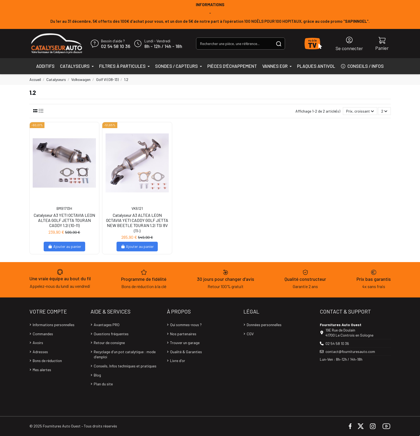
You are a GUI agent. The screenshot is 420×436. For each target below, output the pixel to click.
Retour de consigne (109, 342)
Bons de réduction (47, 360)
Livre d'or (177, 360)
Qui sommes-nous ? (186, 324)
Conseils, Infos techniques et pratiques (125, 366)
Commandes (43, 333)
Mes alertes (42, 369)
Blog (97, 375)
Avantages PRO (106, 324)
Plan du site (103, 384)
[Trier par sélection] (360, 111)
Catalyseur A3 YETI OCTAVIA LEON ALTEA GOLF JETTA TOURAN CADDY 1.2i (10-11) (64, 220)
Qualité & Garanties (186, 351)
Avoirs (38, 342)
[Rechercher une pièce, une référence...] (278, 44)
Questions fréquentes (111, 333)
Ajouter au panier (64, 246)
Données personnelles (264, 324)
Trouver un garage (185, 342)
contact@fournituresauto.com (350, 351)
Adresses (40, 351)
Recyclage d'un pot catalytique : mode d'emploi (125, 354)
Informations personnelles (53, 324)
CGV (250, 333)
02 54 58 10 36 (115, 46)
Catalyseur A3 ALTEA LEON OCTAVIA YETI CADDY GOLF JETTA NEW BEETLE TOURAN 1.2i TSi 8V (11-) (137, 223)
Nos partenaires (183, 333)
